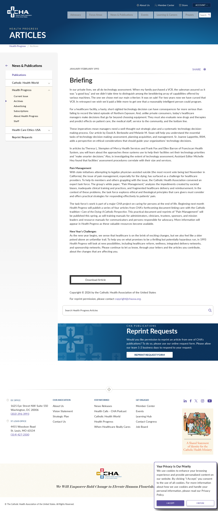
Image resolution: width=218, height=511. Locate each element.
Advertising (20, 106)
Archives (18, 101)
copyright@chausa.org (128, 299)
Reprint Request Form (149, 354)
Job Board (142, 426)
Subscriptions (21, 111)
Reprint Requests (22, 137)
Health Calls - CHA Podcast (110, 411)
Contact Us (59, 421)
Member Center (145, 406)
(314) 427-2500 (20, 434)
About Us (58, 406)
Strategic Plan (61, 416)
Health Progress (17, 46)
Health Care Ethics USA (26, 130)
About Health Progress (26, 116)
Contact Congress (146, 421)
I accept (170, 503)
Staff (16, 121)
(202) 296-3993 (20, 414)
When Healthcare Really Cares (112, 426)
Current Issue (21, 96)
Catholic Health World (25, 82)
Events (140, 411)
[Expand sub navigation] (49, 83)
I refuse (200, 503)
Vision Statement (63, 411)
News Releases (103, 406)
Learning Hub (144, 416)
